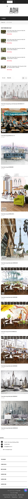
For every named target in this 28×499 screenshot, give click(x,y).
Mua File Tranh (21, 494)
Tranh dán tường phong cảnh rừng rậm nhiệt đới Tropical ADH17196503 (16, 67)
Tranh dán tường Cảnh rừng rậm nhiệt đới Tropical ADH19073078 (16, 40)
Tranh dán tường (13, 494)
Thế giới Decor (14, 497)
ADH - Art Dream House (7, 449)
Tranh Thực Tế (7, 497)
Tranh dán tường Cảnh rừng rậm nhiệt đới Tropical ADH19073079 (16, 31)
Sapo (17, 492)
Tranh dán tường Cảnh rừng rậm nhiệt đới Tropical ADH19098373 (16, 49)
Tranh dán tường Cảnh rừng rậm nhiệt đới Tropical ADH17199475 (16, 58)
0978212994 (7, 444)
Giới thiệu (21, 497)
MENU (3, 18)
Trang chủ (3, 22)
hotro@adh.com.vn (8, 446)
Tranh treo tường (6, 494)
